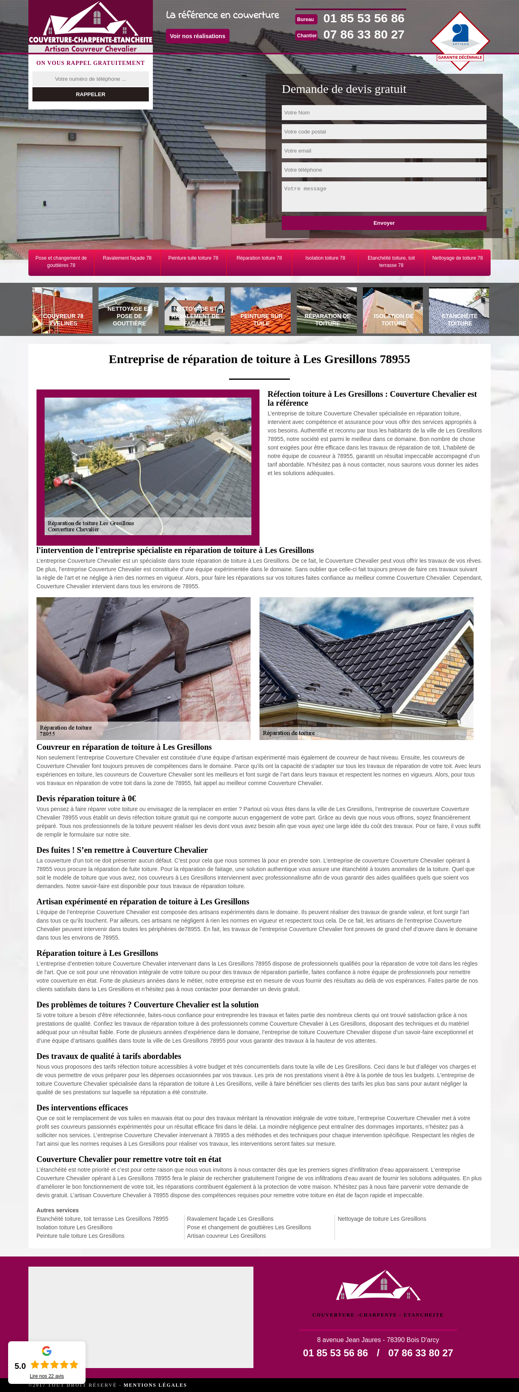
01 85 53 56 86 (364, 18)
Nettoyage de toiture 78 (457, 258)
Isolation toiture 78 (325, 258)
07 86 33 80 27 (364, 34)
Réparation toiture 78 (259, 258)
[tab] (61, 311)
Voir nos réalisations (197, 36)
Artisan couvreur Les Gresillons (226, 1236)
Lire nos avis (47, 1376)
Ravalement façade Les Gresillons (230, 1219)
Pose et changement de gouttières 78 (61, 261)
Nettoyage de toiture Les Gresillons (382, 1219)
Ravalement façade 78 (127, 258)
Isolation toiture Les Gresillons (74, 1227)
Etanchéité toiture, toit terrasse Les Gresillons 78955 (102, 1219)
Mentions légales (155, 1385)
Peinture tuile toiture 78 (193, 258)
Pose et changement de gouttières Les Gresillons (249, 1227)
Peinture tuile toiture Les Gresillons (80, 1236)
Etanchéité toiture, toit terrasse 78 (391, 261)
